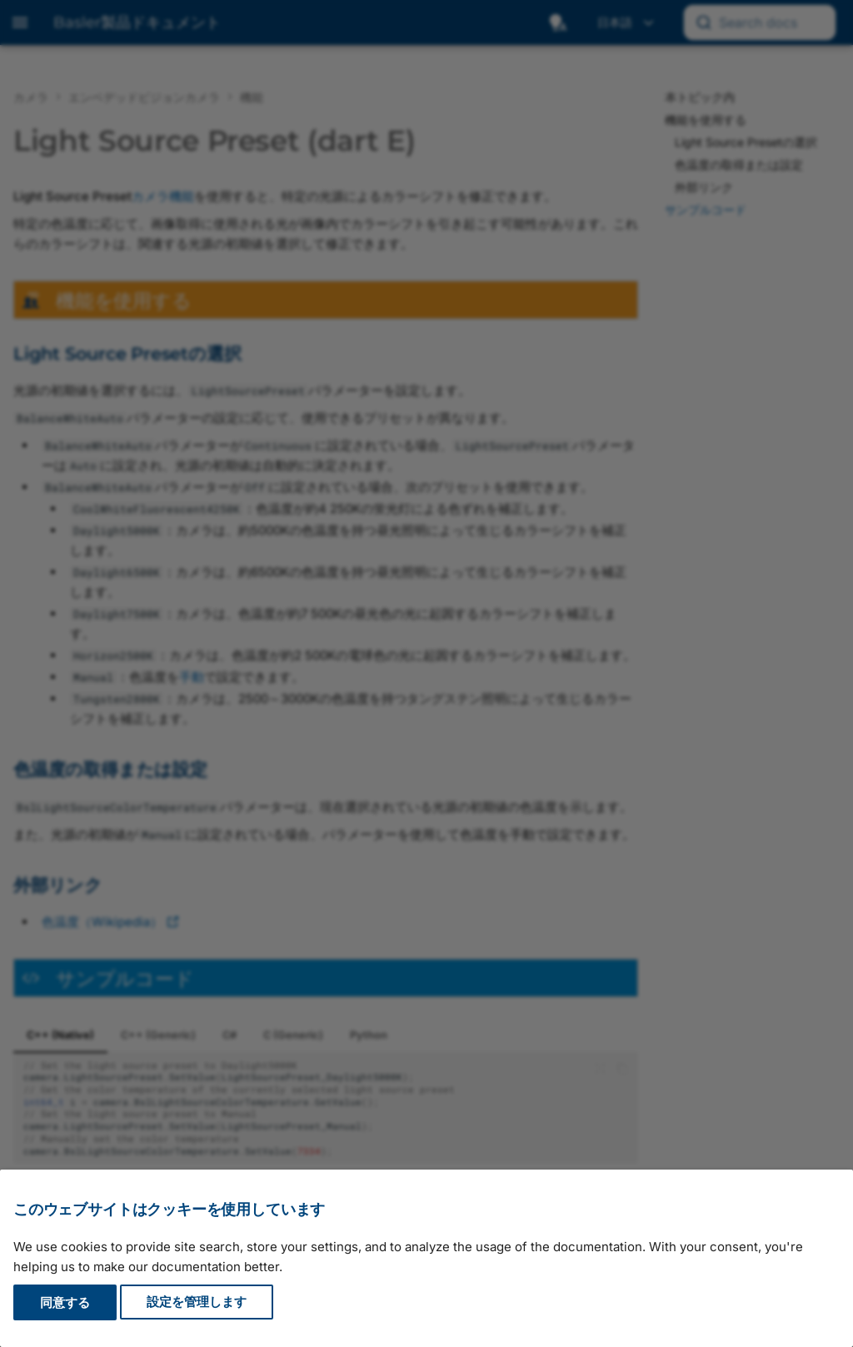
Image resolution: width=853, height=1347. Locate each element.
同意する (65, 1302)
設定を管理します (197, 1302)
